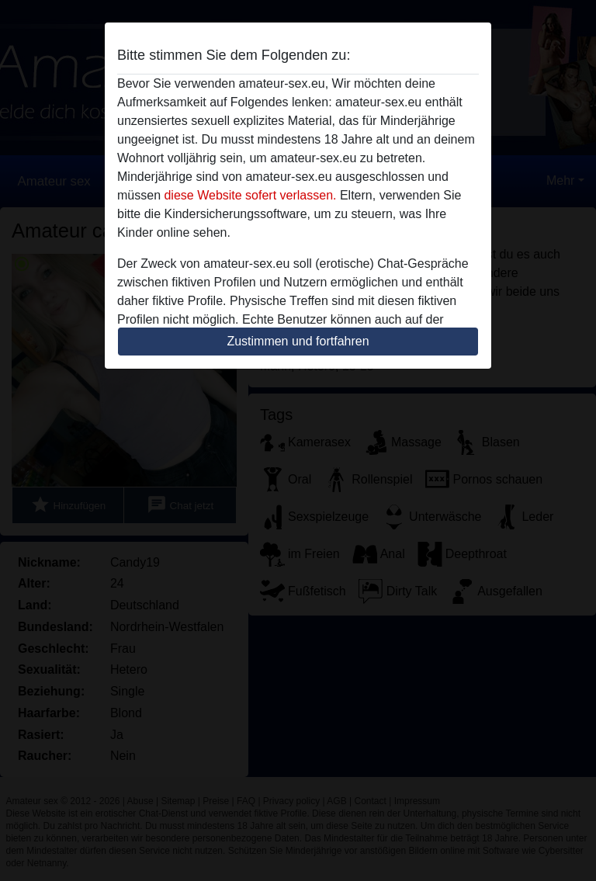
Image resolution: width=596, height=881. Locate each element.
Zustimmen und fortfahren (298, 341)
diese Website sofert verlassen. (250, 195)
